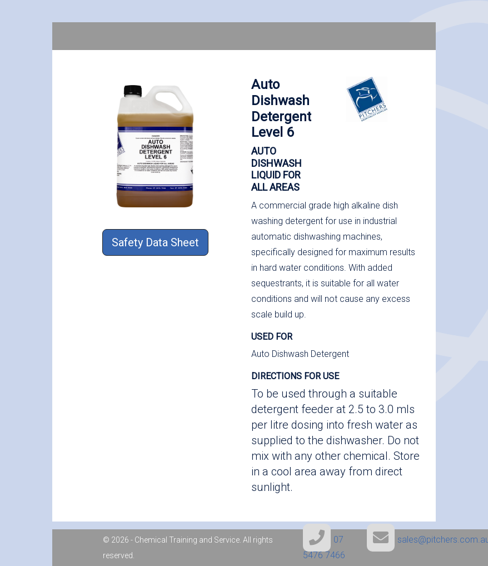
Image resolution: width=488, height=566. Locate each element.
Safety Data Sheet (155, 242)
